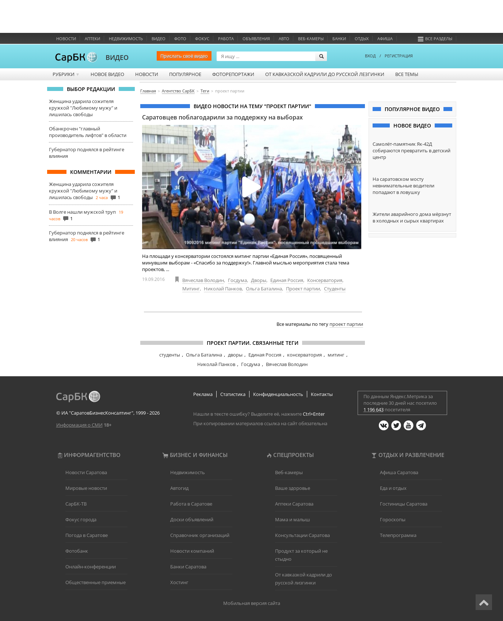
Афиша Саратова (399, 472)
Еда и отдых (393, 488)
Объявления (256, 38)
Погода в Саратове (86, 535)
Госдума (237, 280)
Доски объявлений (191, 519)
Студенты (335, 288)
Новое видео (107, 74)
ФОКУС (202, 38)
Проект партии (303, 288)
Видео (158, 38)
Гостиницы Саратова (403, 503)
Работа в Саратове (191, 503)
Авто (284, 38)
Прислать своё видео (184, 56)
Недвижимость (126, 38)
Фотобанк (76, 551)
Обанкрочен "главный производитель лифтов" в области (87, 131)
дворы (235, 354)
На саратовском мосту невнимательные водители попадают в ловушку (403, 185)
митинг (336, 354)
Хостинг (179, 582)
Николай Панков (223, 288)
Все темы (406, 74)
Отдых (362, 38)
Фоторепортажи (233, 74)
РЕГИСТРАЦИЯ (399, 55)
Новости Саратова (86, 472)
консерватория (304, 354)
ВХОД (370, 55)
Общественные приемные (95, 582)
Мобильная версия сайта (251, 603)
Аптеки (92, 38)
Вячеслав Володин (203, 280)
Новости (66, 38)
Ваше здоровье (292, 488)
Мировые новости (86, 488)
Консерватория (324, 280)
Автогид (179, 488)
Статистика (232, 394)
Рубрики (66, 74)
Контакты (322, 394)
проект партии (346, 324)
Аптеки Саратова (294, 503)
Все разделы (435, 38)
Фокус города (80, 519)
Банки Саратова (188, 566)
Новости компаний (192, 551)
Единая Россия (286, 280)
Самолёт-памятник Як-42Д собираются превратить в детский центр (411, 150)
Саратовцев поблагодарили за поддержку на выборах (222, 117)
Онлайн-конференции (90, 566)
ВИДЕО (117, 57)
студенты (169, 354)
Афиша (385, 38)
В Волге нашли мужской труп (82, 212)
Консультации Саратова (302, 535)
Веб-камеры (311, 38)
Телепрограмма (398, 535)
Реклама (203, 394)
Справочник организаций (199, 535)
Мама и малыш (292, 519)
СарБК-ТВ (76, 503)
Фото (180, 38)
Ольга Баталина (264, 288)
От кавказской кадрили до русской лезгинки (324, 74)
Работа (226, 38)
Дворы (258, 280)
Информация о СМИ (79, 425)
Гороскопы (392, 519)
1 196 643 (373, 409)
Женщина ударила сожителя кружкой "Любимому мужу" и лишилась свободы (83, 108)
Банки (339, 38)
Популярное (185, 74)
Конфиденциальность (278, 394)
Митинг (191, 288)
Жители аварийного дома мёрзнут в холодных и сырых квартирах (412, 217)
